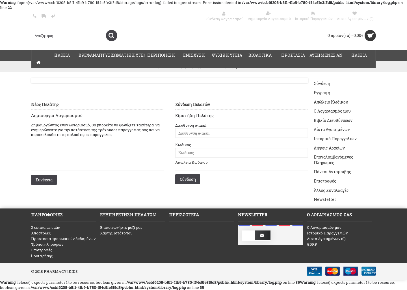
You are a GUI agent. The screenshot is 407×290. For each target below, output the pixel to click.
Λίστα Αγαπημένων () (326, 238)
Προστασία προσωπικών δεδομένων (63, 238)
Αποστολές (41, 233)
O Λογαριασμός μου (324, 227)
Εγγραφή (322, 92)
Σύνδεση (322, 83)
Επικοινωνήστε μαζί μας (121, 227)
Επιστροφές (325, 181)
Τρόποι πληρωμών (47, 244)
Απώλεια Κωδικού (331, 102)
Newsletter (325, 199)
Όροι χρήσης (42, 255)
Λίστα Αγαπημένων (332, 129)
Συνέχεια (44, 180)
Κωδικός (183, 144)
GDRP (312, 244)
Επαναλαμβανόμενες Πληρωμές (333, 159)
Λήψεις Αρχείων (329, 148)
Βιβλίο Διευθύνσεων (333, 120)
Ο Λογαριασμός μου (332, 111)
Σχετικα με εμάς (45, 227)
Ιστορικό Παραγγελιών (335, 138)
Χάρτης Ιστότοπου (116, 233)
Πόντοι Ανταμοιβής (332, 171)
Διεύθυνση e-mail (190, 125)
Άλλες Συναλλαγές (331, 190)
